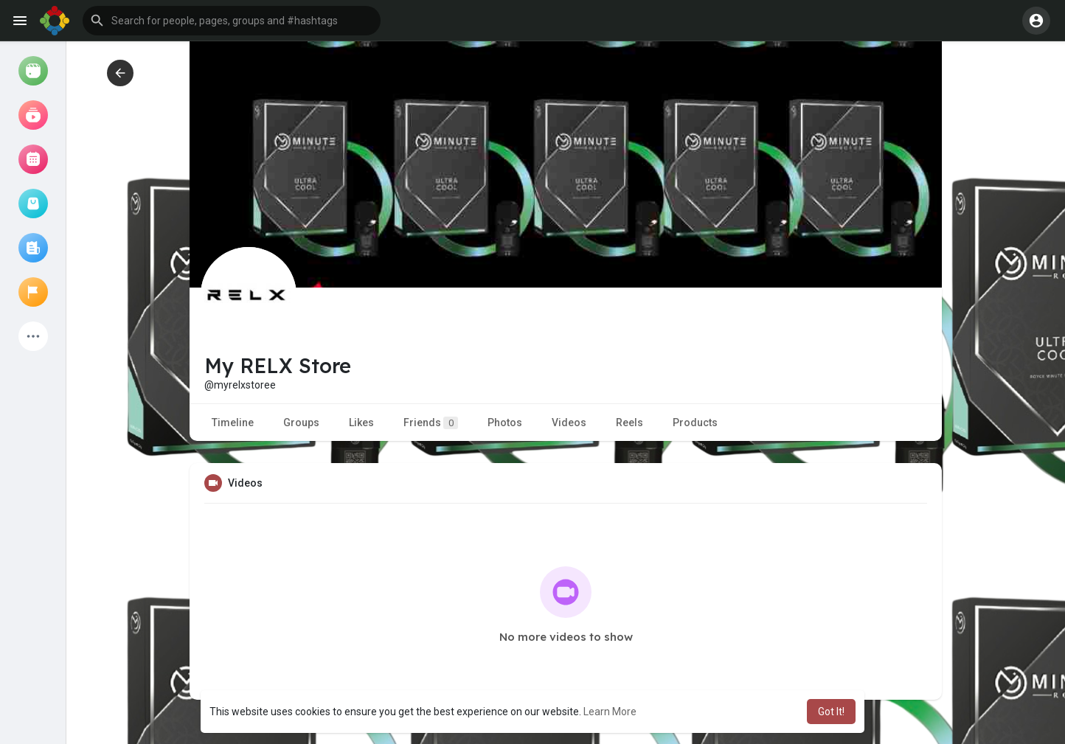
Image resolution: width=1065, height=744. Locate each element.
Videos (569, 422)
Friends (430, 423)
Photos (505, 422)
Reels (629, 422)
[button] (232, 20)
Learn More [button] (609, 711)
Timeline (233, 422)
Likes (361, 422)
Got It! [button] (831, 711)
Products (695, 422)
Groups (301, 422)
